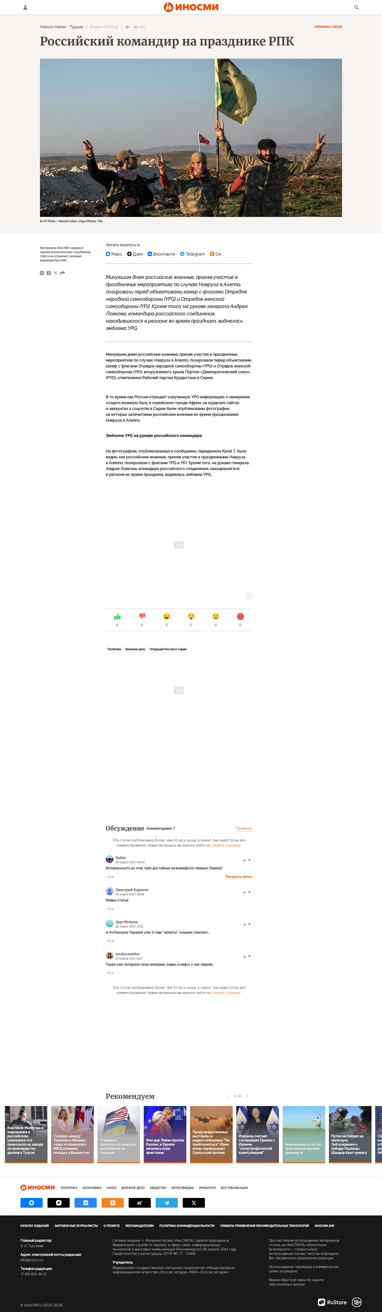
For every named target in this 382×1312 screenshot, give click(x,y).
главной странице (225, 845)
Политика (114, 649)
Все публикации (234, 1188)
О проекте (112, 1226)
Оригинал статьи (328, 27)
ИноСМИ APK (324, 1226)
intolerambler (127, 954)
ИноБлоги (207, 1188)
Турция (76, 27)
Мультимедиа (183, 1188)
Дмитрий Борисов (131, 890)
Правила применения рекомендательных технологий (264, 1226)
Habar (120, 858)
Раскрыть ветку (239, 877)
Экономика (92, 1188)
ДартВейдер (126, 922)
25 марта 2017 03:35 (104, 27)
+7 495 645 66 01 (33, 1274)
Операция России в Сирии (168, 649)
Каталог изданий (34, 1226)
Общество (158, 1188)
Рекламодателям (139, 1226)
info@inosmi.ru (31, 1260)
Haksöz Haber (53, 27)
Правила (244, 828)
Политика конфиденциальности (186, 1226)
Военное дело (135, 649)
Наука (111, 1188)
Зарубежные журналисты (76, 1226)
